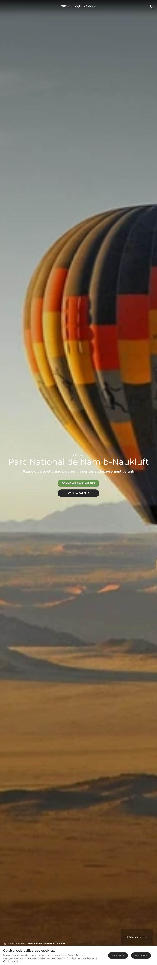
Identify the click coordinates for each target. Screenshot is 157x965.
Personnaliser (141, 955)
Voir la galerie (78, 493)
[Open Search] (151, 6)
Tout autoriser (118, 955)
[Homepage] (5, 943)
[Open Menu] (4, 6)
